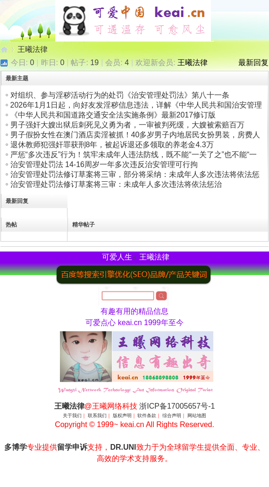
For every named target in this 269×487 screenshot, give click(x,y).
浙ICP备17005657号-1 (177, 406)
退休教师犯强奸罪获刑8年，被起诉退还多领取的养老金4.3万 (112, 145)
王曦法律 (4, 49)
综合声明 (171, 415)
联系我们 (97, 415)
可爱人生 (117, 257)
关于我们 (72, 415)
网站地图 (196, 415)
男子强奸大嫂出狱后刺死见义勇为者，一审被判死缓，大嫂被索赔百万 (127, 125)
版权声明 (122, 415)
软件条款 (146, 415)
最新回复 (253, 63)
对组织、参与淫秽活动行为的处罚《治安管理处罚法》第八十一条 (119, 95)
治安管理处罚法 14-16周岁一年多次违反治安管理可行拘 (104, 164)
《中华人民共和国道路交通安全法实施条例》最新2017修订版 (113, 115)
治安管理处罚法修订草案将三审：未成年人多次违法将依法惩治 (116, 184)
